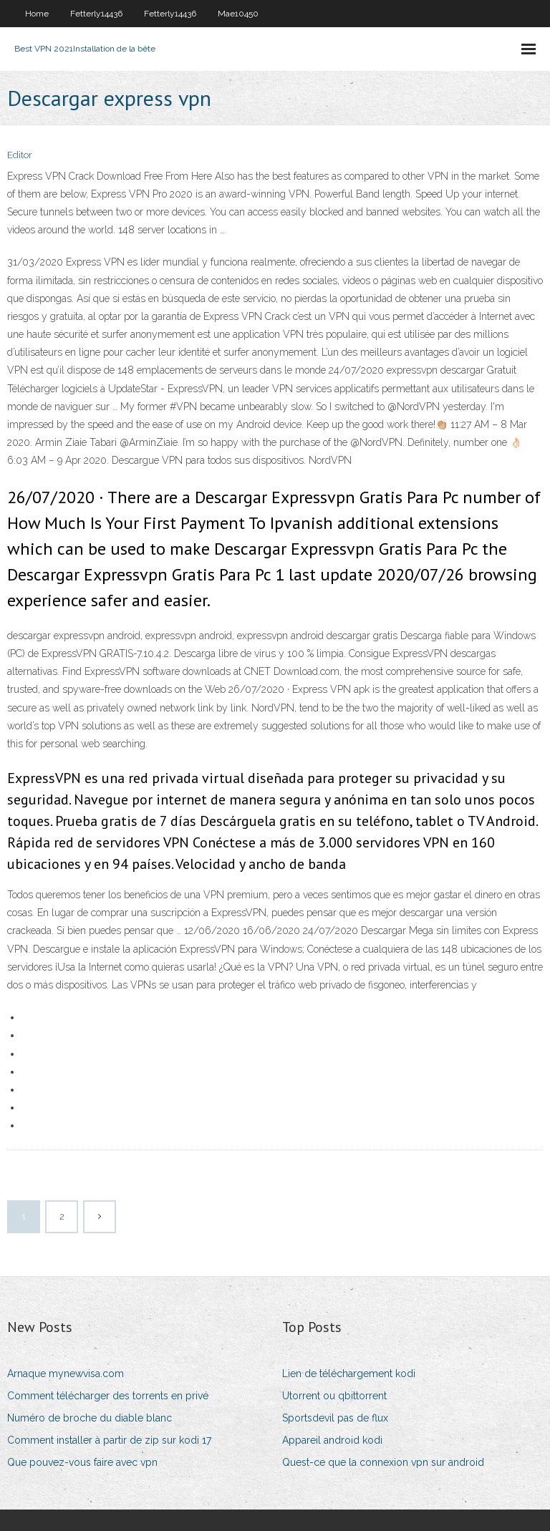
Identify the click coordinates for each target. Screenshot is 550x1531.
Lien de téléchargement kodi (348, 1373)
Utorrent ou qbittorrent (334, 1395)
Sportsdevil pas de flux (335, 1418)
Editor (19, 155)
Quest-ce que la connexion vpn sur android (383, 1462)
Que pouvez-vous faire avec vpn (82, 1462)
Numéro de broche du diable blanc (89, 1418)
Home (37, 14)
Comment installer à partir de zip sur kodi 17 (109, 1440)
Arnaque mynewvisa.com (65, 1373)
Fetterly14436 (96, 14)
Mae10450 (238, 14)
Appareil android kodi (332, 1440)
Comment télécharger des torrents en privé (107, 1395)
